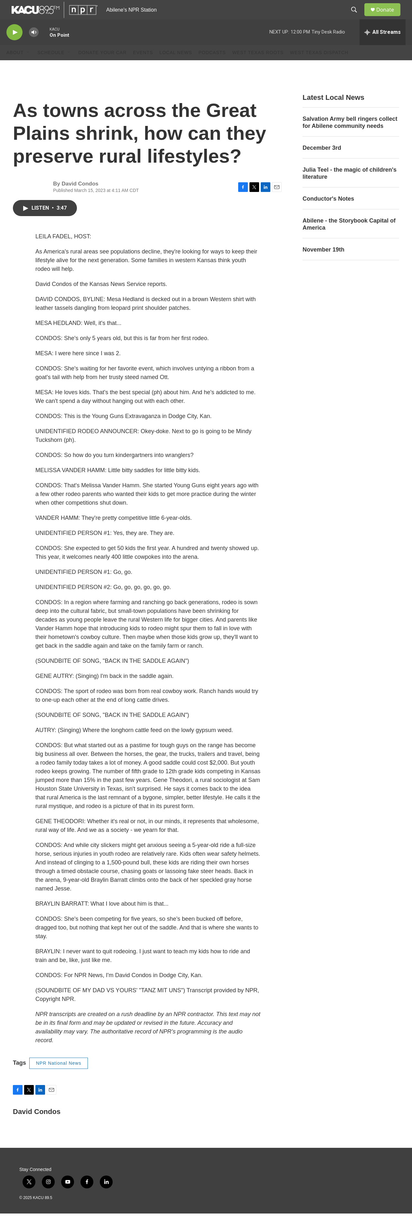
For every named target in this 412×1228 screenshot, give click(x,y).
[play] (14, 47)
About (14, 67)
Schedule (50, 67)
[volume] (33, 47)
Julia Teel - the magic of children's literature (350, 188)
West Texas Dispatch (319, 67)
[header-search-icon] (357, 17)
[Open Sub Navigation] (28, 67)
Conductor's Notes (328, 213)
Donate (389, 17)
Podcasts (212, 67)
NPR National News (58, 1077)
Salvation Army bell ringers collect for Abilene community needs (350, 137)
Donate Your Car (102, 67)
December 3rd (322, 162)
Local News (175, 67)
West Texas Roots (258, 67)
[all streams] (383, 47)
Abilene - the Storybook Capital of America (349, 238)
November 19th (323, 264)
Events (143, 67)
